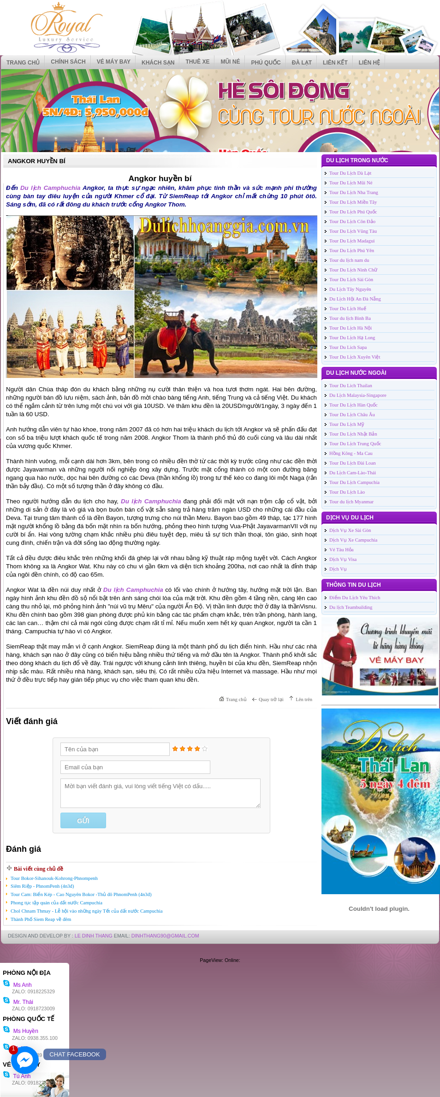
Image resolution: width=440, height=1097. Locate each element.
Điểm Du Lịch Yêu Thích (354, 597)
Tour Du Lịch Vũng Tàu (353, 231)
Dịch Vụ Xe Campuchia (353, 540)
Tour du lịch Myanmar (351, 501)
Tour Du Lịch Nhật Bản (353, 433)
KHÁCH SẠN (158, 62)
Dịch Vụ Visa (343, 559)
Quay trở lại (271, 699)
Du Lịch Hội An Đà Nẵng (355, 298)
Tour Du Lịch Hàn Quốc (353, 404)
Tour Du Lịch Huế (347, 308)
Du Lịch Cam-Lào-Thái (352, 472)
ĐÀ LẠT (302, 62)
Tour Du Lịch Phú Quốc (353, 211)
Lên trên (304, 699)
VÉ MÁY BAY (114, 62)
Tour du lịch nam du (349, 260)
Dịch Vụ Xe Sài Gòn (350, 530)
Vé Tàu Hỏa (341, 549)
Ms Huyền (20, 1031)
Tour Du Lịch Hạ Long (352, 337)
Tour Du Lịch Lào (347, 492)
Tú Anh (16, 1076)
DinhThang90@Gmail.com (165, 935)
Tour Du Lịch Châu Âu (352, 414)
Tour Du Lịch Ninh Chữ (353, 269)
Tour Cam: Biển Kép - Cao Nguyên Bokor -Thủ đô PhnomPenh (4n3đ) (81, 894)
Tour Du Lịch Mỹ (346, 424)
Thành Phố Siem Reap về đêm (41, 919)
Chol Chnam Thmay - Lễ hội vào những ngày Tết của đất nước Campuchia (87, 911)
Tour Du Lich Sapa (348, 347)
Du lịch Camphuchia (50, 187)
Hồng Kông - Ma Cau (351, 453)
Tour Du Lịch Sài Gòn (351, 279)
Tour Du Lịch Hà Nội (350, 327)
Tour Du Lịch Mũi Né (350, 182)
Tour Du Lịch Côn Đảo (352, 221)
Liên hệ (369, 62)
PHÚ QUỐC (265, 62)
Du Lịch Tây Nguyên (350, 289)
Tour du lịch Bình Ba (350, 318)
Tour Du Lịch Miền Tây (353, 202)
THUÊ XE (197, 62)
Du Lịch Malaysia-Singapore (357, 395)
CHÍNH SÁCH (68, 62)
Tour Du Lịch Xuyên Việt (354, 357)
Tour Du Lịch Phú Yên (351, 250)
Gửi (83, 821)
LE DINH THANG (94, 935)
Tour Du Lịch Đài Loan (352, 463)
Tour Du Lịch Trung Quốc (355, 443)
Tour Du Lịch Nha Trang (353, 192)
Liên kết (335, 62)
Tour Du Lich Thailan (350, 385)
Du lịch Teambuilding (350, 607)
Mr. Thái (18, 1002)
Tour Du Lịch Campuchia (354, 482)
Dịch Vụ (338, 569)
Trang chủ (23, 62)
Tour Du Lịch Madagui (352, 240)
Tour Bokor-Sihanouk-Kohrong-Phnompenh (54, 878)
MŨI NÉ (230, 62)
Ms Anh (17, 985)
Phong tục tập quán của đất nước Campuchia (56, 902)
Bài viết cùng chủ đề (38, 869)
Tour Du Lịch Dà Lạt (350, 173)
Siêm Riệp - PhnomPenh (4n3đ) (42, 886)
